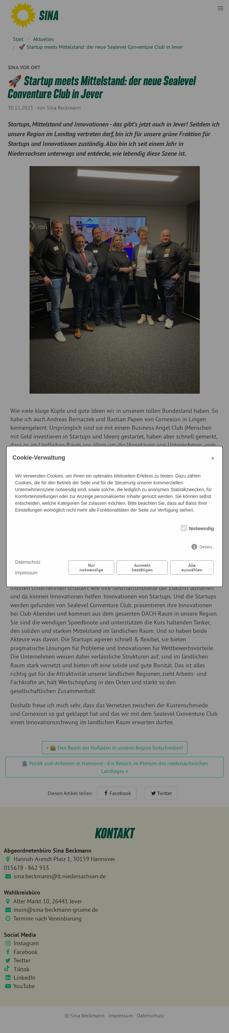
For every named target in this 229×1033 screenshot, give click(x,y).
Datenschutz (28, 562)
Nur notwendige (91, 567)
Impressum (26, 572)
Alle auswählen (191, 567)
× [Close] (213, 458)
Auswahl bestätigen (142, 567)
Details (205, 547)
